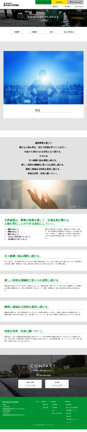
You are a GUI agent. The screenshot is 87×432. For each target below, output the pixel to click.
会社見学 (68, 414)
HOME (37, 402)
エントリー (69, 422)
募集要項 (68, 405)
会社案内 (67, 6)
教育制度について (71, 411)
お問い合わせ (79, 6)
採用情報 (67, 402)
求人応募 (58, 385)
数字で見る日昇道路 (72, 408)
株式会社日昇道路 (11, 4)
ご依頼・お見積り (43, 2)
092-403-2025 (75, 2)
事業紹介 (55, 6)
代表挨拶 (34, 32)
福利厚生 (68, 417)
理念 (51, 32)
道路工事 (45, 405)
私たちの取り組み (68, 32)
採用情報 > (59, 2)
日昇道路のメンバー (72, 420)
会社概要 (16, 32)
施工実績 (45, 408)
